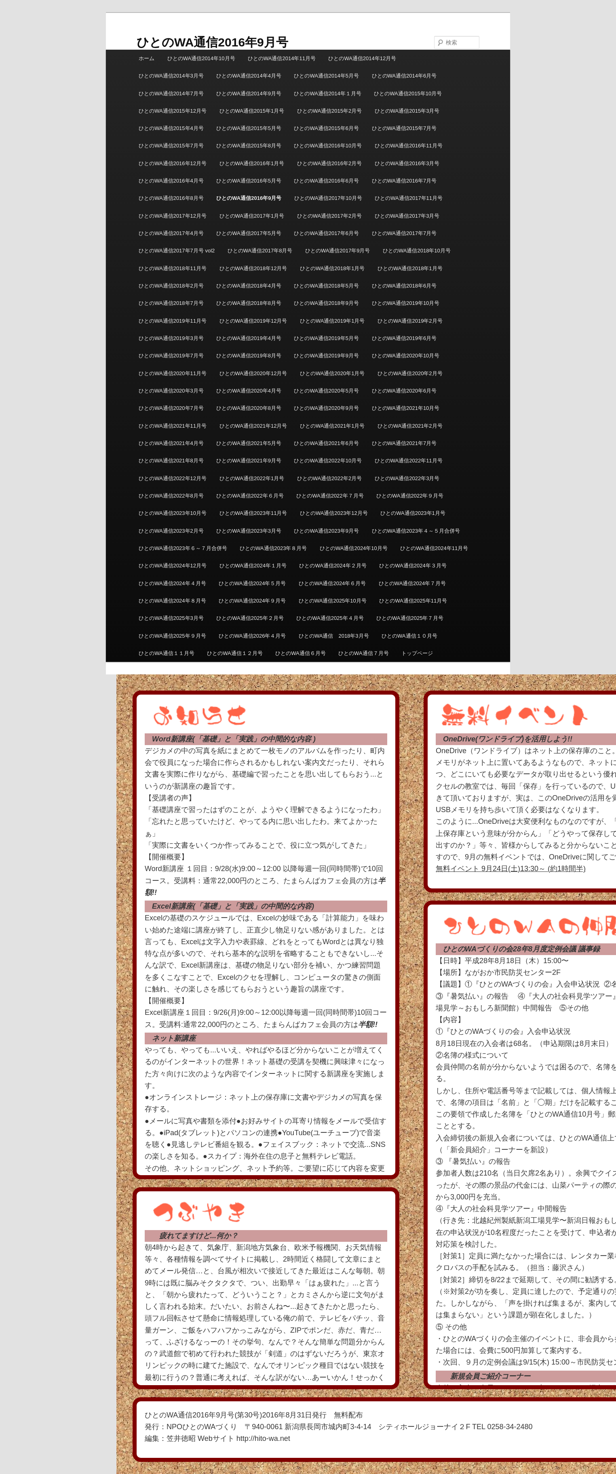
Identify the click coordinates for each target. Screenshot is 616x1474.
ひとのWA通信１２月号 (234, 653)
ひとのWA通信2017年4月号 (171, 233)
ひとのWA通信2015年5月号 (248, 128)
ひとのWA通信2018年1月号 (332, 268)
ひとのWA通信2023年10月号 (173, 513)
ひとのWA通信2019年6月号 (404, 338)
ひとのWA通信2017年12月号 (173, 216)
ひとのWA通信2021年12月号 (253, 426)
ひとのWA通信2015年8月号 (248, 146)
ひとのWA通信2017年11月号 (409, 198)
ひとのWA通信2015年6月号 (326, 128)
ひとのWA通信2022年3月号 (407, 478)
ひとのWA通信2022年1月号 (252, 478)
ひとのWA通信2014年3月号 (171, 76)
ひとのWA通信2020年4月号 (248, 391)
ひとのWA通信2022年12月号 (173, 478)
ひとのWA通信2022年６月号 (249, 496)
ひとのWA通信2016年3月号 (407, 163)
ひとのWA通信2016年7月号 (404, 181)
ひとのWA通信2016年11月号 (409, 146)
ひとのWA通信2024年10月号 (354, 548)
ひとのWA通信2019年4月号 (248, 338)
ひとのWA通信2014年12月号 (362, 58)
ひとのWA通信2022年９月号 (409, 496)
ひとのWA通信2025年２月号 (249, 618)
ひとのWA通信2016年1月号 (252, 163)
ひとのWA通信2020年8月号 (248, 408)
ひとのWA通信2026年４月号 (252, 636)
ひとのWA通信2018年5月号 (326, 286)
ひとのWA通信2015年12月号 (173, 111)
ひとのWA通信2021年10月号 (406, 408)
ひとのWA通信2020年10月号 (406, 356)
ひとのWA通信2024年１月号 (253, 566)
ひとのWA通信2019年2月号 (410, 321)
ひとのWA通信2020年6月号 (404, 391)
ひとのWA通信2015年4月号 (171, 128)
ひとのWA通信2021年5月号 (248, 443)
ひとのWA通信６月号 (300, 653)
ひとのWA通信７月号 (363, 653)
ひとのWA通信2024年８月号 (172, 601)
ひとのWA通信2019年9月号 (326, 356)
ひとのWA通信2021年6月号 (326, 443)
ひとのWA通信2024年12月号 (173, 566)
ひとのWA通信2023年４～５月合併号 (416, 531)
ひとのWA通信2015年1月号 (252, 111)
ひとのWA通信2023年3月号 (248, 531)
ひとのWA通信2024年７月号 (412, 583)
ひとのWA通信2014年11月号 (282, 58)
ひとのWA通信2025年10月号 (333, 601)
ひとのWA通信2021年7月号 (404, 443)
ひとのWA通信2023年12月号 (334, 513)
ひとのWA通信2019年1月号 (332, 321)
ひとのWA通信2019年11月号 (173, 321)
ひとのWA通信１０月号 (409, 636)
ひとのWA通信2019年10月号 (406, 303)
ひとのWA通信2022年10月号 (328, 461)
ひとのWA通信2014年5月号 (326, 76)
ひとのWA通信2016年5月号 (248, 181)
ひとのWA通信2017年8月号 (260, 251)
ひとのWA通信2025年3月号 (171, 618)
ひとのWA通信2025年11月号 (413, 601)
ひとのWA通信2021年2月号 (410, 426)
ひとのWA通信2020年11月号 (173, 373)
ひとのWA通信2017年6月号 (326, 233)
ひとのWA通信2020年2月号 (410, 373)
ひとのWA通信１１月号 (166, 653)
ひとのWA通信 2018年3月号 (334, 636)
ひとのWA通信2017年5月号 (248, 233)
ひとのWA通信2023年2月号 (171, 531)
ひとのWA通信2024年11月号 (434, 548)
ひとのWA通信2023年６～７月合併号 (183, 548)
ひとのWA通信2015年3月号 (407, 111)
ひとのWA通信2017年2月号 (329, 216)
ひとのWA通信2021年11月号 (173, 426)
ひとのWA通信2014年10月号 (201, 58)
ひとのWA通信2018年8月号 (248, 303)
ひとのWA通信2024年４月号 (172, 583)
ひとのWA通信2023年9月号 (326, 531)
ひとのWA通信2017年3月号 (407, 216)
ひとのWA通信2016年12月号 (173, 163)
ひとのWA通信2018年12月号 (253, 268)
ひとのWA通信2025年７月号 (409, 618)
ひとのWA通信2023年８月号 (273, 548)
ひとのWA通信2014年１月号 (327, 93)
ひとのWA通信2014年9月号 (248, 93)
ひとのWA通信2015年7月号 (404, 128)
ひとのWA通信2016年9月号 (212, 42)
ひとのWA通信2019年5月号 (326, 338)
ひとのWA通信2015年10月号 (408, 93)
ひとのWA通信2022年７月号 (329, 496)
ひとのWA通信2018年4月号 (248, 286)
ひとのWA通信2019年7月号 (171, 356)
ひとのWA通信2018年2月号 (171, 286)
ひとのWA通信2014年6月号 (404, 76)
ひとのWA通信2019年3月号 (171, 338)
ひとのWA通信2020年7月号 (171, 408)
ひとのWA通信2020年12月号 (253, 373)
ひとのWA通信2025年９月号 (172, 636)
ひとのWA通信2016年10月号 (328, 146)
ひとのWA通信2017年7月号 (404, 233)
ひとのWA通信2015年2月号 (329, 111)
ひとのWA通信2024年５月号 (252, 583)
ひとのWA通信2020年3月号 (171, 391)
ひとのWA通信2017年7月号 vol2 (177, 251)
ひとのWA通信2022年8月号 (171, 496)
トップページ (417, 653)
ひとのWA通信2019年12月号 (253, 321)
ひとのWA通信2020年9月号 (326, 408)
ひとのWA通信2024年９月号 (252, 601)
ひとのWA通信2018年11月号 (173, 268)
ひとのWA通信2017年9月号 (337, 251)
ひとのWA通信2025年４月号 (329, 618)
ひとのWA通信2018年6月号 (404, 286)
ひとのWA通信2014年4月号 (248, 76)
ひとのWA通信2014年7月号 (171, 93)
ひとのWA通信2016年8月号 (171, 198)
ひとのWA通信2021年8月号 (171, 461)
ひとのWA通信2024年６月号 (332, 583)
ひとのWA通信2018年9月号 (326, 303)
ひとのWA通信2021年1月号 (332, 426)
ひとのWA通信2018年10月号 (417, 251)
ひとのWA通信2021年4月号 (171, 443)
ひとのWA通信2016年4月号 (171, 181)
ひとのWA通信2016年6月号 (326, 181)
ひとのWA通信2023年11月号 (253, 513)
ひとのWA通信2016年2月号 (329, 163)
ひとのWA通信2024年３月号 (412, 566)
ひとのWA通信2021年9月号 (248, 461)
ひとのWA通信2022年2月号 (329, 478)
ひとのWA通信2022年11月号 (409, 461)
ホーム (146, 58)
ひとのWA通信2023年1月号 (412, 513)
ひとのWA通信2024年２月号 (332, 566)
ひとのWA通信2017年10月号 (328, 198)
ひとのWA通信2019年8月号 (248, 356)
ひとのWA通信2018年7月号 (171, 303)
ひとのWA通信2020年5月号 (326, 391)
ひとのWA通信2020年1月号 (332, 373)
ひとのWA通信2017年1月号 (252, 216)
